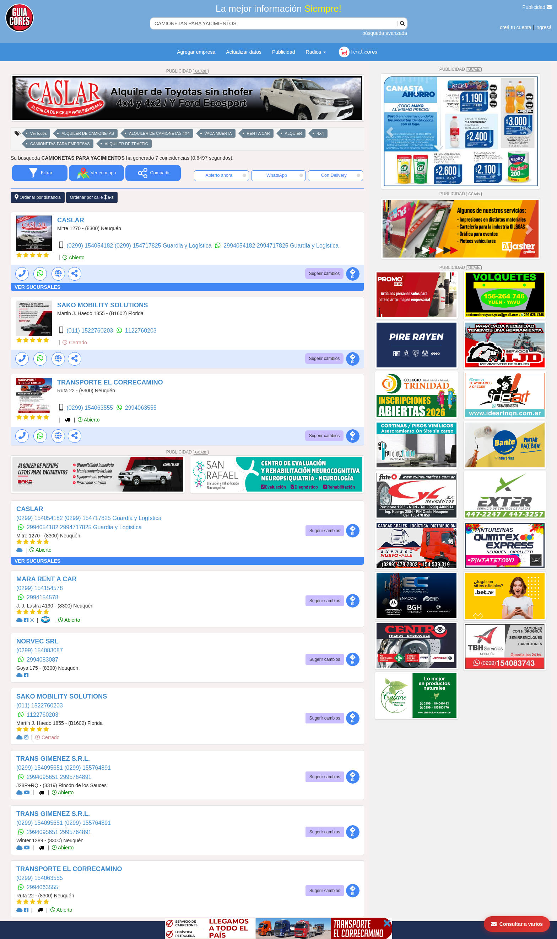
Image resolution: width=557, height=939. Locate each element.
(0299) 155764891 (87, 768)
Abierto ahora (226, 175)
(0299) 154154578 (39, 588)
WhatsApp (284, 175)
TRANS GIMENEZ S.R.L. (53, 758)
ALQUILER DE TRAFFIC (126, 144)
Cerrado (75, 342)
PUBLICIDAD (187, 71)
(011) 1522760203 (90, 331)
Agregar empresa (196, 52)
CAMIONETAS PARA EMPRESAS (60, 144)
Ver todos (38, 133)
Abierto (73, 257)
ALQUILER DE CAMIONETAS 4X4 (159, 133)
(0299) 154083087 (39, 650)
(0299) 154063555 (90, 408)
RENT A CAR (258, 133)
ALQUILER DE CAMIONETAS (87, 133)
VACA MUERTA (218, 133)
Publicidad (537, 7)
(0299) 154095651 (40, 768)
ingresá (543, 27)
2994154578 (42, 597)
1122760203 (141, 331)
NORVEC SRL (37, 641)
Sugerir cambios (324, 273)
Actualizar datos (243, 52)
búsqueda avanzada (384, 33)
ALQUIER (293, 133)
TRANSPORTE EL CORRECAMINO (110, 382)
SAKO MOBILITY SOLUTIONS (102, 305)
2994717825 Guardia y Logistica (298, 246)
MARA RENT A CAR (46, 579)
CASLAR (70, 220)
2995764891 (76, 777)
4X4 (320, 133)
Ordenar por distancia (38, 197)
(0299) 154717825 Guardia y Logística (164, 246)
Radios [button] (316, 52)
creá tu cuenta (515, 27)
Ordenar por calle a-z (92, 197)
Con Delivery (340, 175)
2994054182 (239, 246)
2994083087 (42, 660)
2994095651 (43, 777)
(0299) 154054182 (90, 246)
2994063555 (141, 408)
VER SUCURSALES (37, 287)
